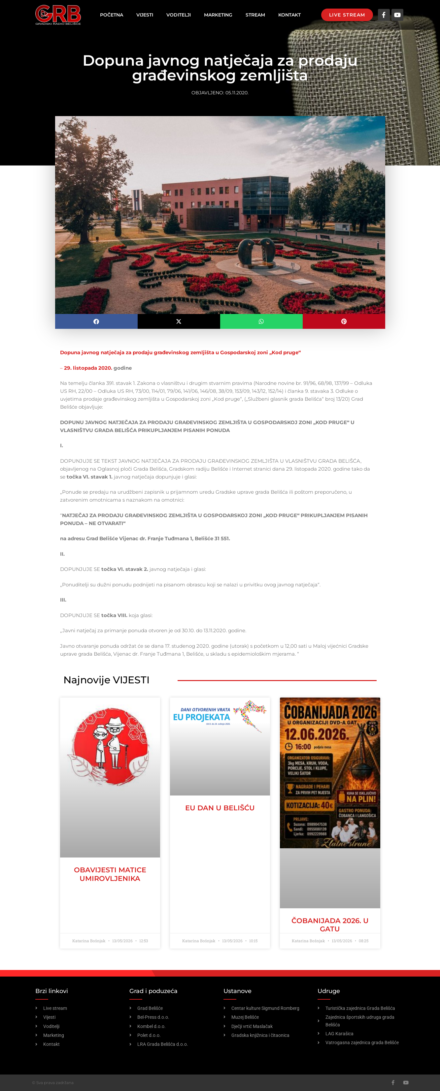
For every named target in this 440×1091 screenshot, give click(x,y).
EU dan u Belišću (220, 808)
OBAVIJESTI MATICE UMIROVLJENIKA (110, 874)
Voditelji (178, 15)
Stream (255, 15)
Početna (111, 15)
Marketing (218, 15)
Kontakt (289, 15)
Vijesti (144, 15)
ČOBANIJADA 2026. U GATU (330, 925)
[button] (96, 321)
